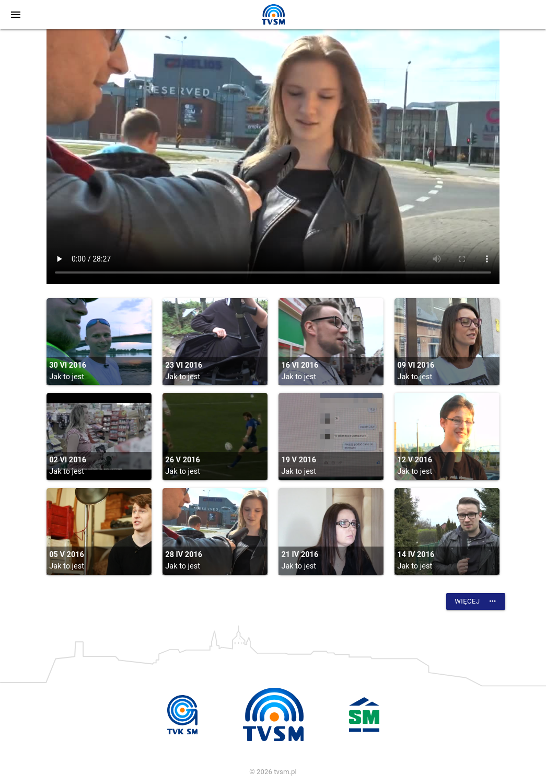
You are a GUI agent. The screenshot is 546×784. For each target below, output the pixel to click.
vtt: (273, 156)
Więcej (475, 601)
